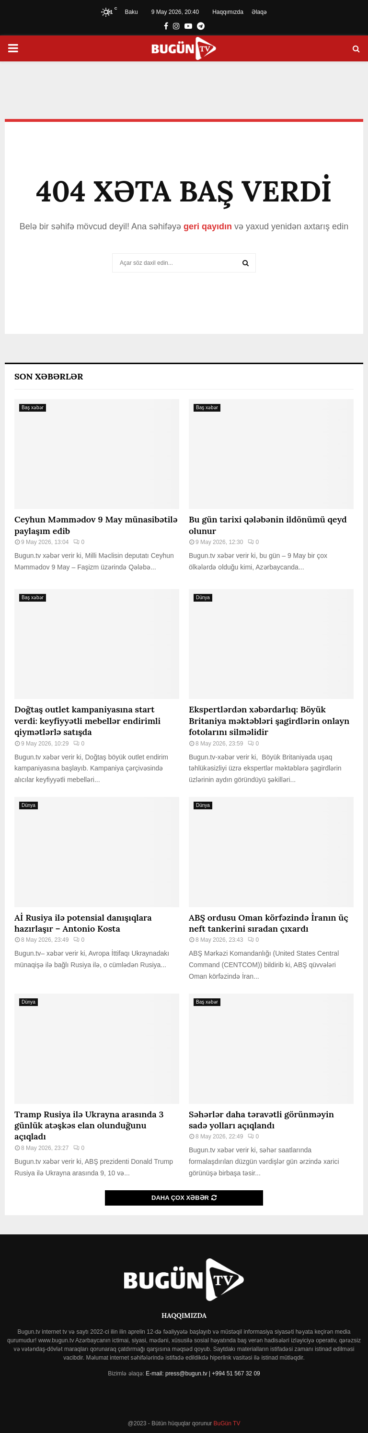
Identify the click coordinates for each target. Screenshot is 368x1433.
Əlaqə (259, 12)
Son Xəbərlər (48, 376)
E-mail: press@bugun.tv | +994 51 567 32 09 (203, 1373)
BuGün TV (226, 1423)
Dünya (203, 597)
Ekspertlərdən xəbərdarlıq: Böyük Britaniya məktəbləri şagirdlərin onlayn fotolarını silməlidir (269, 720)
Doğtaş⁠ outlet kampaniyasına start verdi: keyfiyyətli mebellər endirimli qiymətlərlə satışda (87, 720)
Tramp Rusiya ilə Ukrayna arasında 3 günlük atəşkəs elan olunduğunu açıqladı (88, 1125)
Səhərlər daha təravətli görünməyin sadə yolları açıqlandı (261, 1120)
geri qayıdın (208, 226)
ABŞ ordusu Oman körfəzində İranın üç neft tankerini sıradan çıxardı (268, 923)
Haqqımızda (227, 12)
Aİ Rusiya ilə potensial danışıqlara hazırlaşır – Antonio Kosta (83, 923)
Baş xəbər (33, 407)
